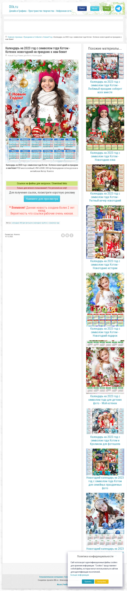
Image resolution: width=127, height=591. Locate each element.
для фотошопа (28, 223)
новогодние (37, 223)
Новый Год (12, 55)
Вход (107, 8)
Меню (94, 8)
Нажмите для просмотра (42, 199)
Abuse (59, 584)
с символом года (53, 223)
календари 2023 (17, 223)
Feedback (66, 584)
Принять (88, 581)
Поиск (82, 8)
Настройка (101, 581)
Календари (37, 55)
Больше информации (80, 575)
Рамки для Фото (24, 55)
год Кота (44, 223)
